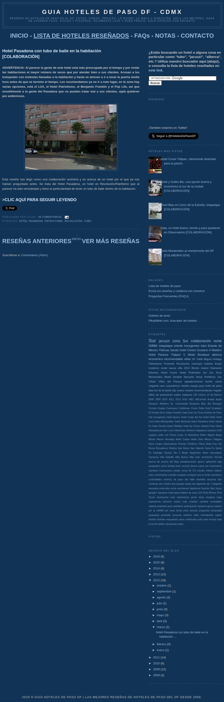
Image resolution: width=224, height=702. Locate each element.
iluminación (163, 497)
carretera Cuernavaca (160, 470)
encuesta (153, 488)
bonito (209, 381)
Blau (203, 403)
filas (212, 488)
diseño (185, 385)
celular (176, 470)
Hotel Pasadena (31, 221)
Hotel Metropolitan (164, 421)
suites (177, 394)
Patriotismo (54, 221)
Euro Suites (166, 412)
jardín (194, 497)
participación (190, 506)
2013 (178, 399)
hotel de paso (213, 385)
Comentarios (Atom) (34, 255)
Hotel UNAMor (174, 426)
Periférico (192, 444)
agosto (162, 597)
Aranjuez (153, 403)
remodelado (207, 515)
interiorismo (183, 497)
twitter (161, 524)
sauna (172, 367)
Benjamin (194, 403)
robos (181, 519)
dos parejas (178, 484)
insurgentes (192, 345)
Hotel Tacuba (159, 426)
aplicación (211, 461)
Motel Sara (197, 439)
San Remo (183, 448)
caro (162, 385)
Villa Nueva (181, 457)
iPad (205, 493)
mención (167, 501)
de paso (178, 479)
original (152, 506)
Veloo (205, 453)
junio (160, 609)
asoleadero (154, 466)
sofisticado (191, 519)
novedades (216, 501)
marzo (161, 627)
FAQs (142, 35)
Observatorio (170, 444)
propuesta (154, 515)
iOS (200, 493)
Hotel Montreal (182, 421)
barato (175, 350)
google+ (153, 493)
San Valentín (197, 448)
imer (173, 497)
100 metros (199, 395)
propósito (166, 515)
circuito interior (205, 470)
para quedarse (175, 506)
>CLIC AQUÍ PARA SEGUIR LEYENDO (39, 199)
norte (217, 341)
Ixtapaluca (201, 430)
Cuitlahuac (184, 408)
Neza (199, 376)
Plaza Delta (205, 444)
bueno (194, 466)
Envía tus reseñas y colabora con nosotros (177, 291)
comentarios (161, 475)
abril (160, 621)
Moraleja (169, 439)
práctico (188, 515)
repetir (218, 515)
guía (201, 385)
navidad (204, 501)
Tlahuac (164, 350)
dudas (188, 484)
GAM (200, 359)
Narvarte (189, 376)
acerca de (154, 461)
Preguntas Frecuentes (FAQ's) (169, 296)
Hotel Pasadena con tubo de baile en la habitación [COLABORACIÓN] (51, 54)
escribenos (183, 488)
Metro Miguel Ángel (211, 435)
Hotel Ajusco (173, 417)
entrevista (164, 488)
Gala (184, 412)
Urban (152, 381)
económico (156, 359)
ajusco (200, 461)
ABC (191, 399)
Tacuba (168, 453)
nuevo (180, 390)
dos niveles (165, 484)
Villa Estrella (166, 457)
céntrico (168, 479)
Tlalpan (176, 354)
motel (164, 367)
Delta (201, 408)
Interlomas (179, 430)
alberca (217, 354)
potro (186, 510)
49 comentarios (50, 217)
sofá (199, 519)
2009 (157, 399)
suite (205, 519)
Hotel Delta (209, 417)
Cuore (194, 408)
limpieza (210, 497)
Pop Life (217, 444)
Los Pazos (170, 435)
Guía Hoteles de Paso (210, 412)
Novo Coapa (155, 444)
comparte (181, 475)
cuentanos (216, 475)
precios (194, 510)
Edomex (153, 372)
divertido (200, 479)
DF (194, 359)
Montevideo (155, 376)
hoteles (208, 363)
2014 (184, 399)
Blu (209, 403)
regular (217, 390)
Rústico (173, 448)
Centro (191, 350)
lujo (174, 390)
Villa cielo (194, 457)
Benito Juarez (200, 367)
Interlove (190, 430)
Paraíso (182, 444)
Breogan (217, 403)
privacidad (216, 510)
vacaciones (171, 524)
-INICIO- (77, 237)
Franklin (177, 412)
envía (173, 488)
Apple (219, 399)
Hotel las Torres (191, 426)
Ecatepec (217, 408)
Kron (219, 372)
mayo (161, 615)
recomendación (203, 390)
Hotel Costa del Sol (191, 417)
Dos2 (208, 408)
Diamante (216, 367)
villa (180, 367)
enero (161, 650)
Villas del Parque (170, 381)
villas (187, 359)
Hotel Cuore (169, 372)
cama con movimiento (210, 466)
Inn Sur (208, 372)
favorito (205, 488)
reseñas (161, 519)
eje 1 (209, 484)
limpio (218, 363)
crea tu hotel (203, 475)
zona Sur (180, 341)
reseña (152, 519)
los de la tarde (162, 390)
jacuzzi (164, 341)
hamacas (163, 493)
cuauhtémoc (173, 385)
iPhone (212, 493)
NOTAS (165, 35)
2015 (157, 562)
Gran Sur (192, 412)
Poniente (169, 363)
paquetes (162, 506)
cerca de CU (188, 470)
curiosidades (155, 479)
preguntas (204, 510)
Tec (175, 453)
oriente (178, 345)
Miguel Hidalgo (213, 359)
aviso (164, 466)
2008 (151, 399)
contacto (191, 475)
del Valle (190, 479)
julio (160, 603)
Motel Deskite (173, 376)
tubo (87, 221)
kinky (201, 497)
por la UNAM (156, 510)
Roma (152, 448)
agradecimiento (193, 381)
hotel (183, 350)
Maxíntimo (193, 435)
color (151, 475)
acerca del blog (170, 461)
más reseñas (190, 501)
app (220, 461)
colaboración (201, 341)
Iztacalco (212, 430)
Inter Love (168, 430)
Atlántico (164, 403)
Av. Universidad (179, 403)
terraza (212, 519)
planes (218, 506)
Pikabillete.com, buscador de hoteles (173, 320)
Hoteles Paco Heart (211, 426)
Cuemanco (172, 408)
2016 (157, 556)
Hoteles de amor (159, 315)
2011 (171, 399)
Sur (152, 340)
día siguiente (199, 484)
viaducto (187, 394)
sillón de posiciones (161, 394)
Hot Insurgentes (157, 417)
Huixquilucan (155, 430)
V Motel (183, 453)
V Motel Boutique (196, 354)
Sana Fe (210, 448)
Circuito (153, 408)
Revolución (73, 221)
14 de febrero (214, 395)
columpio (197, 363)
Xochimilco (207, 457)
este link (156, 70)
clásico (218, 470)
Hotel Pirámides (190, 372)
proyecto (177, 515)
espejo (194, 385)
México (208, 439)
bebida (171, 466)
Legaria (153, 435)
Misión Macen (156, 439)
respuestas (172, 519)
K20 (220, 430)
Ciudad (161, 408)
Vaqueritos (195, 453)
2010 (164, 399)
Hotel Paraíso (158, 354)
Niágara (217, 439)
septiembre (164, 591)
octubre (162, 585)
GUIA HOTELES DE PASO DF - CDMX (112, 11)
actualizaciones (188, 461)
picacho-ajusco (206, 506)
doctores (211, 479)
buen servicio (183, 466)
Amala (211, 399)
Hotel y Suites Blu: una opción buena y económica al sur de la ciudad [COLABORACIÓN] (185, 186)
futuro (219, 488)
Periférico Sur (213, 376)
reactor (189, 390)
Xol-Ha (218, 457)
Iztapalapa (166, 345)
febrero (162, 644)
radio (196, 515)
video (181, 524)
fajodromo (195, 488)
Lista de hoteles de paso (165, 286)
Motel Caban (183, 439)
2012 (187, 367)
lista (151, 390)
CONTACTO (197, 35)
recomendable (173, 359)
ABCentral (200, 399)
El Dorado (154, 412)
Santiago (157, 453)
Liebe (160, 435)
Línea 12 (182, 435)
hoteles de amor (188, 493)
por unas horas (173, 510)
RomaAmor (162, 448)
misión (177, 501)
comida (172, 475)
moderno (154, 367)
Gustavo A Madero (209, 350)
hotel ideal (173, 493)
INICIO (19, 35)
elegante (217, 484)
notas (153, 345)
